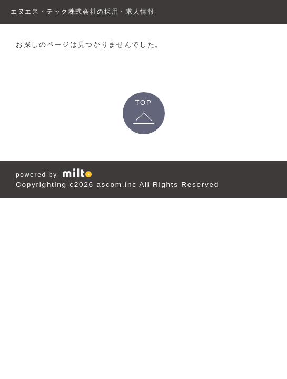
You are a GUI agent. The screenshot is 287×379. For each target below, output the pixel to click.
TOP (143, 102)
